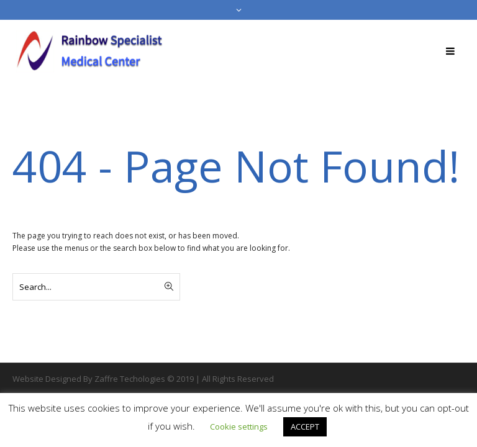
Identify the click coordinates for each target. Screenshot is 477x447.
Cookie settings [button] (239, 426)
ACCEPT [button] (305, 426)
